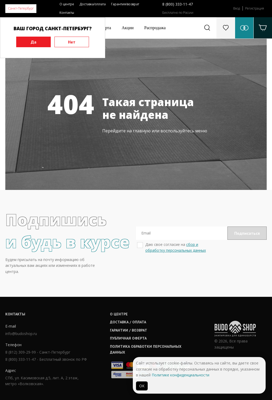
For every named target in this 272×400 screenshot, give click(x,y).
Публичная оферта (128, 338)
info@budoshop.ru (21, 333)
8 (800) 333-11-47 (177, 4)
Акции (128, 27)
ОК (141, 385)
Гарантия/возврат (125, 4)
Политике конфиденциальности (180, 374)
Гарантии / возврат (128, 330)
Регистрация (254, 8)
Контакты (67, 12)
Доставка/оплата (92, 4)
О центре (67, 4)
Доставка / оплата (128, 322)
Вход (236, 8)
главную (142, 131)
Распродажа (155, 27)
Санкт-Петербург (21, 8)
